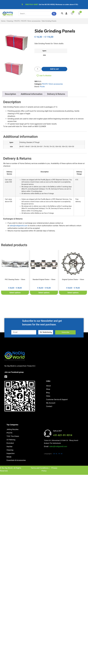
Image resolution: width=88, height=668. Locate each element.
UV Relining (11, 440)
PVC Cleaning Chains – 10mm (15, 279)
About (48, 386)
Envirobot (10, 443)
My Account (50, 403)
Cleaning (10, 21)
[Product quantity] (37, 69)
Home (3, 21)
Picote (42, 87)
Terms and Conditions (40, 468)
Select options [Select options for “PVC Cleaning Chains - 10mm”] (15, 293)
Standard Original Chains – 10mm (44, 279)
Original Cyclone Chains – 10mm (73, 279)
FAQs (48, 396)
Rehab (9, 457)
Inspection (11, 453)
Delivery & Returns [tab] (56, 94)
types (44, 51)
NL (56, 454)
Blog (48, 393)
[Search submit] (54, 14)
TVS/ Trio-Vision (13, 436)
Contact (49, 406)
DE (62, 454)
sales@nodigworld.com (18, 226)
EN (54, 454)
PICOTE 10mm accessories (30, 21)
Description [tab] (10, 94)
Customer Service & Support (57, 399)
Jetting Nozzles (12, 429)
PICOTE (17, 21)
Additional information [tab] (31, 94)
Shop (48, 389)
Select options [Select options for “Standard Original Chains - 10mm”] (44, 293)
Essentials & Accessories (16, 460)
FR (59, 454)
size (44, 55)
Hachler (9, 447)
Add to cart (54, 69)
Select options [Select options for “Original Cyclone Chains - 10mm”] (73, 293)
